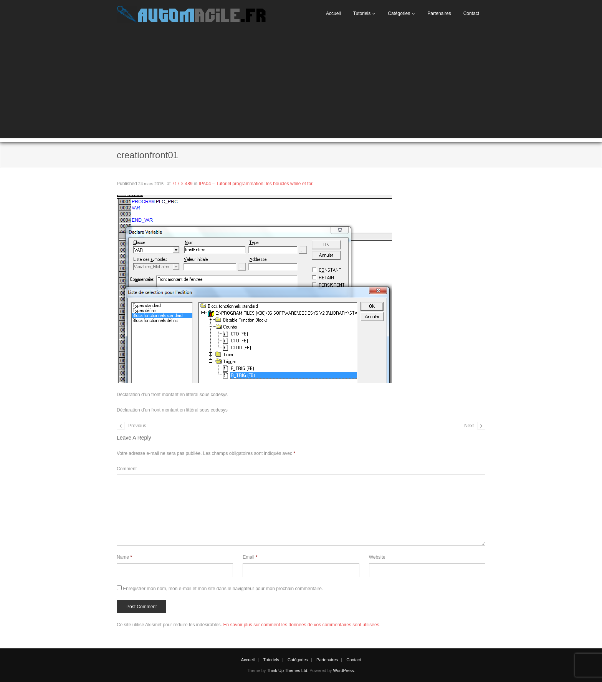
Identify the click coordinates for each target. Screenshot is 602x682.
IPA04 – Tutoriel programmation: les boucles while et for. (256, 183)
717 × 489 (182, 183)
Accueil (333, 13)
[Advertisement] (301, 84)
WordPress (343, 670)
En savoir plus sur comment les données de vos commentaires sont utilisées (301, 624)
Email (250, 557)
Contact (471, 13)
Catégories (399, 13)
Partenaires (439, 13)
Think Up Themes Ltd (287, 670)
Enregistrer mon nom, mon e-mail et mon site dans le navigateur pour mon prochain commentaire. (223, 588)
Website (377, 557)
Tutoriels (362, 13)
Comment (127, 468)
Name (124, 557)
